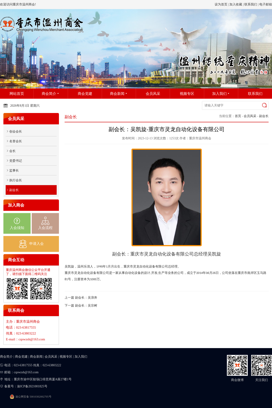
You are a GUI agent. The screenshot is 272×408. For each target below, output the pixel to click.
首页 (238, 116)
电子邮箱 (265, 4)
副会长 (264, 116)
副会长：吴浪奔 (86, 297)
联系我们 (250, 4)
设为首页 (221, 4)
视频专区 (66, 356)
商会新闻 (36, 356)
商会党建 (21, 356)
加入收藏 (235, 4)
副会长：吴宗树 (86, 305)
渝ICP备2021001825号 (32, 386)
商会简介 (6, 356)
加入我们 (81, 356)
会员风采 (250, 116)
